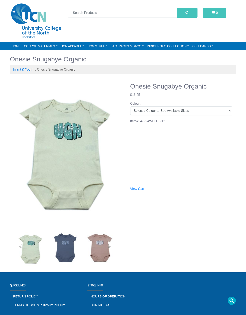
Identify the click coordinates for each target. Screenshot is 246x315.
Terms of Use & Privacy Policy (39, 305)
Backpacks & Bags (125, 46)
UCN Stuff (96, 46)
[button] (21, 246)
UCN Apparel (71, 46)
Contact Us (100, 305)
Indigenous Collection (167, 46)
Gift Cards (201, 46)
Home (16, 46)
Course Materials (39, 46)
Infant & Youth (23, 69)
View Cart (137, 189)
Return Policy (25, 296)
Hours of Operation (108, 296)
